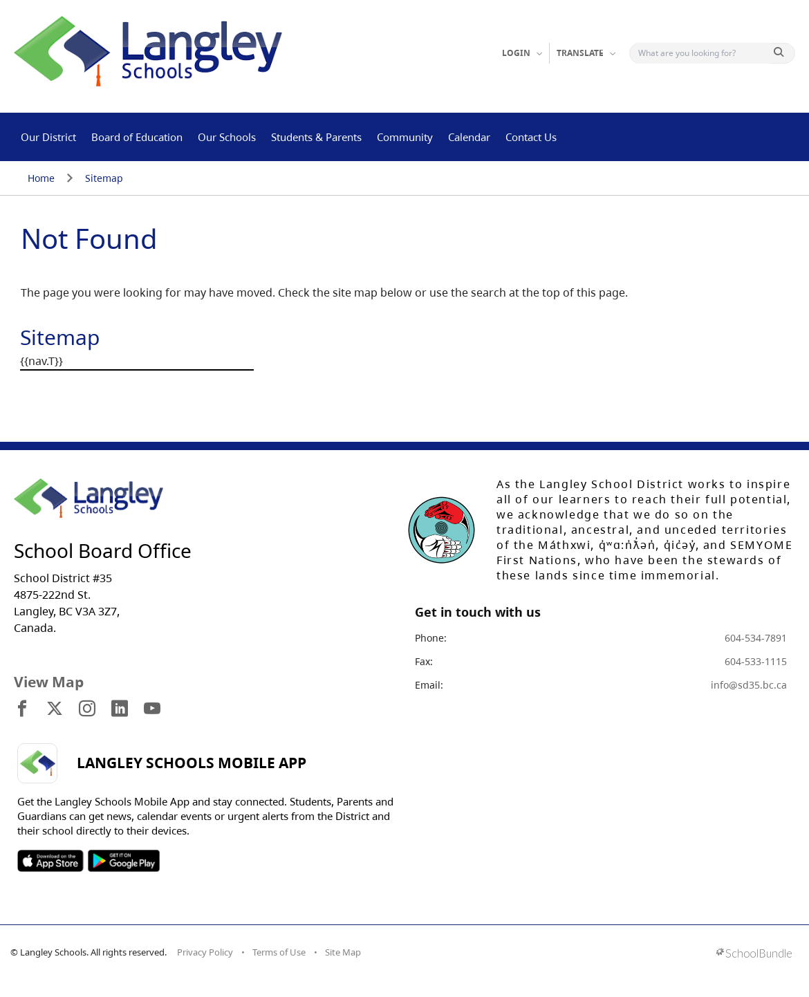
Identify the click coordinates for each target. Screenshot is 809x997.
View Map (49, 681)
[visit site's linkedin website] (119, 709)
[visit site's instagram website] (87, 709)
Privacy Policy (205, 952)
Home (41, 178)
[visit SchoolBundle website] (754, 954)
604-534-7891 (756, 637)
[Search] (702, 53)
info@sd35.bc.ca (749, 684)
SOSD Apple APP (50, 861)
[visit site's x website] (54, 709)
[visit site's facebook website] (22, 709)
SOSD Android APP (123, 861)
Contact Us (531, 137)
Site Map (343, 952)
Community (405, 137)
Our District (48, 137)
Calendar (469, 137)
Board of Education (137, 137)
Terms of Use (279, 952)
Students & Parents (316, 137)
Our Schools (227, 137)
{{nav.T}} (41, 361)
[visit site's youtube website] (152, 709)
